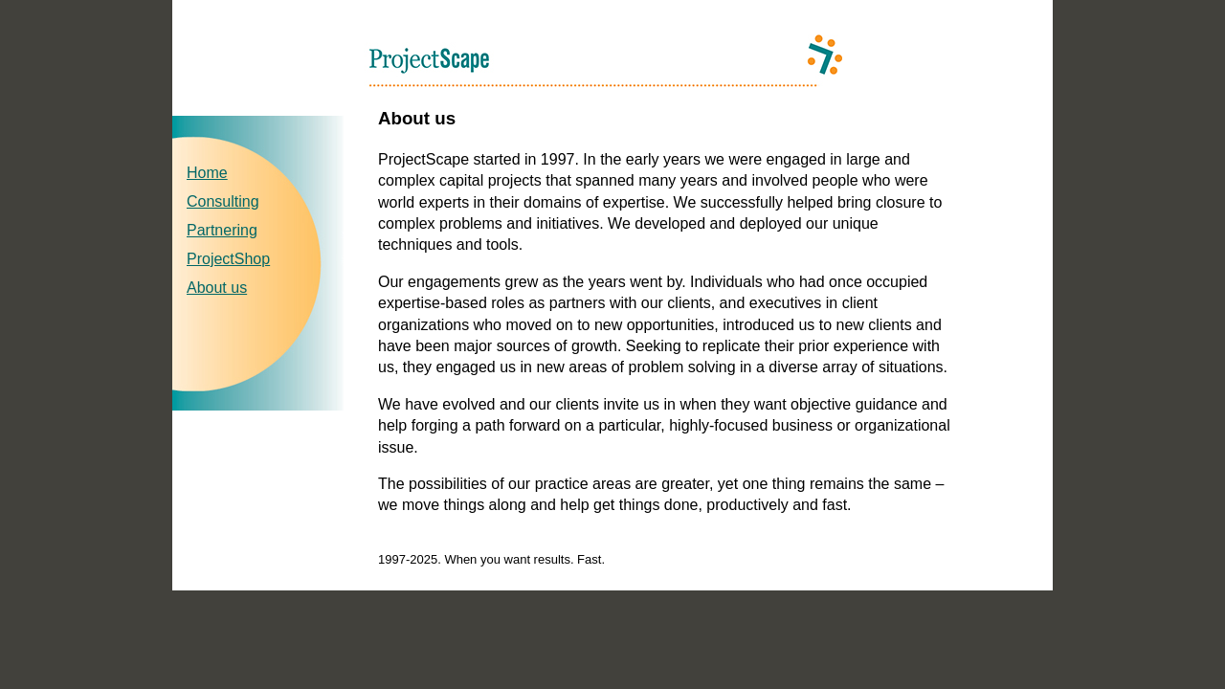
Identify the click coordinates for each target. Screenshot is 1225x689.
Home (207, 173)
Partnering (222, 230)
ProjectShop (228, 259)
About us (217, 287)
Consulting (223, 201)
